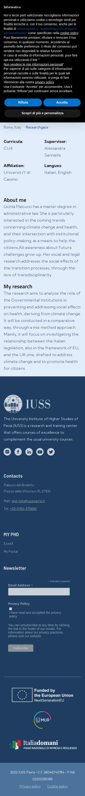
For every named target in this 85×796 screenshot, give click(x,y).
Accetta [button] (62, 102)
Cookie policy (57, 786)
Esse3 (8, 543)
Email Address (20, 585)
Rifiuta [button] (23, 102)
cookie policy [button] (69, 33)
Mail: (24, 501)
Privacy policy (30, 786)
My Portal (11, 551)
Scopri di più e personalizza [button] (42, 113)
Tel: (20, 508)
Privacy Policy (19, 604)
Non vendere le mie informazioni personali (33, 64)
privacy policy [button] (44, 82)
